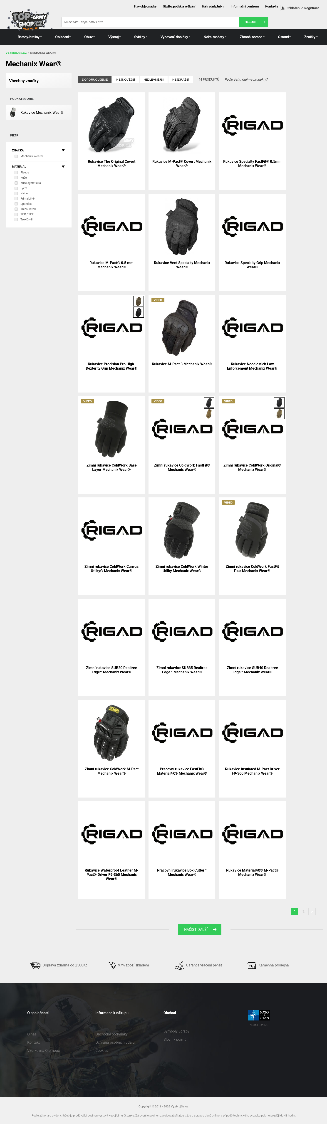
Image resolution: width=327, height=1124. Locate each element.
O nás (32, 1034)
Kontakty (271, 6)
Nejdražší (180, 79)
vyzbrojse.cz (16, 52)
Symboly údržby (176, 1031)
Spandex (26, 203)
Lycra (23, 188)
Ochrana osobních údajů (115, 1042)
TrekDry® (26, 219)
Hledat (251, 22)
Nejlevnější (154, 79)
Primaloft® (27, 198)
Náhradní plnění (213, 6)
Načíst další (196, 929)
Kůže (23, 177)
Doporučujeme (95, 79)
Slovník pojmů (175, 1039)
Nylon (24, 193)
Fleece (24, 172)
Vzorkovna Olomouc (43, 1050)
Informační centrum (245, 6)
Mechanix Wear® (31, 156)
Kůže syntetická (30, 183)
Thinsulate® (28, 209)
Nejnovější (125, 79)
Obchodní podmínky (111, 1034)
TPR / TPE (27, 214)
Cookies (101, 1050)
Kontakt (33, 1042)
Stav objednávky (145, 6)
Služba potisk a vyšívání (179, 6)
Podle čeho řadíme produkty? (246, 80)
